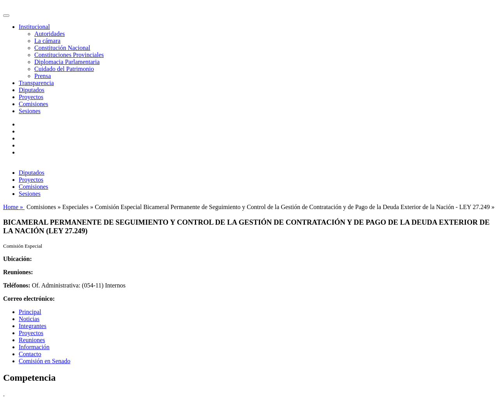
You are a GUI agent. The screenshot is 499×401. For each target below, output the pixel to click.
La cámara (47, 40)
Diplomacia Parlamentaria (66, 62)
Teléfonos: (16, 285)
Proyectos (31, 97)
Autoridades (49, 33)
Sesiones (30, 111)
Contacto (30, 354)
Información (34, 347)
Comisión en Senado (44, 361)
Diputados (31, 90)
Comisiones (33, 104)
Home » (14, 207)
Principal (30, 312)
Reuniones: (18, 272)
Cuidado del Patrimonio (64, 69)
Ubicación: (17, 259)
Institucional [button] (34, 26)
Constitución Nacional (62, 47)
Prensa (42, 76)
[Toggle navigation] (6, 15)
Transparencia (36, 83)
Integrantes (32, 326)
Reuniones (32, 340)
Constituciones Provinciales (69, 54)
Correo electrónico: (29, 298)
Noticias (29, 319)
